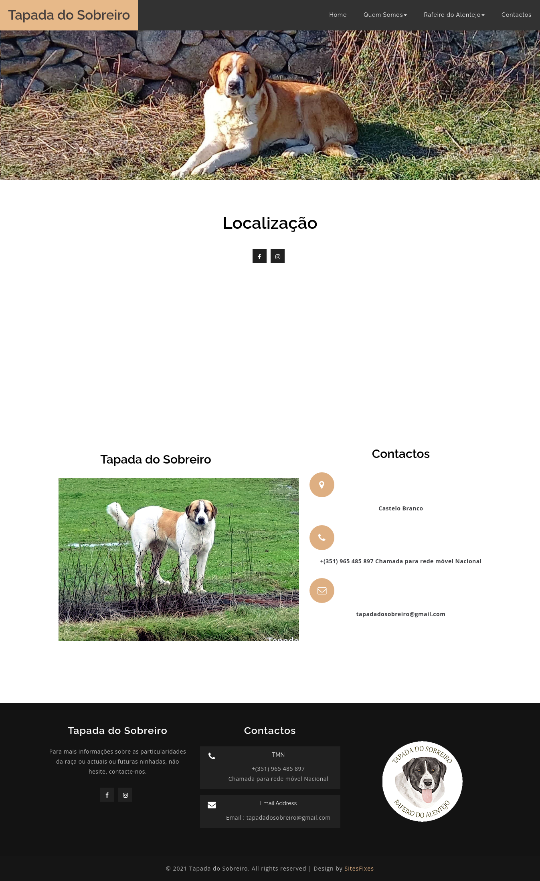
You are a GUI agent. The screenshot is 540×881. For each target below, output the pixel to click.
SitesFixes (359, 868)
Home (338, 15)
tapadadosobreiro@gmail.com (288, 817)
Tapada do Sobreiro (69, 15)
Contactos (517, 15)
